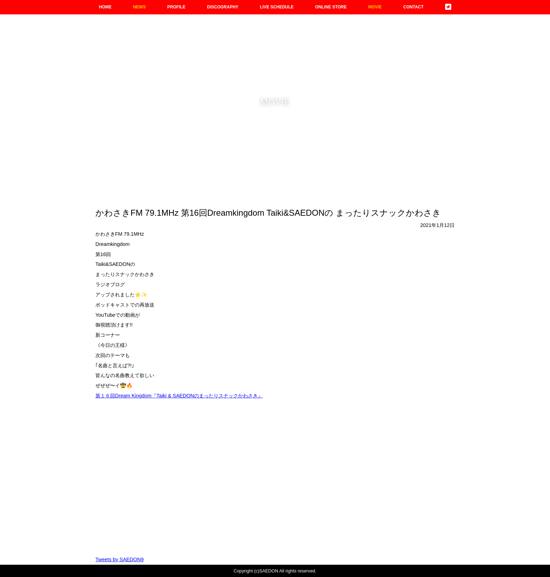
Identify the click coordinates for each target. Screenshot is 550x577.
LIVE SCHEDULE (277, 7)
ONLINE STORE (331, 7)
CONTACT (413, 7)
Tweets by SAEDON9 (119, 559)
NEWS (139, 7)
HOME (105, 7)
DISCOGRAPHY (222, 7)
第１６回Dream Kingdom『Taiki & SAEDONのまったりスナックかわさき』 (179, 395)
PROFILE (176, 7)
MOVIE (375, 7)
